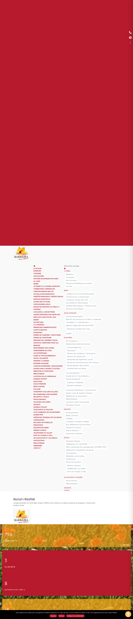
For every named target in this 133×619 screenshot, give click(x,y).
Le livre (36, 281)
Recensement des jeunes (43, 348)
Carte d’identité (40, 330)
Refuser (61, 616)
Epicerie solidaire (41, 363)
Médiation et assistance (43, 371)
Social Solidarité (40, 358)
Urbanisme (67, 488)
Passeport (37, 332)
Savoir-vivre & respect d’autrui (46, 368)
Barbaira (37, 271)
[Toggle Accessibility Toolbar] (128, 614)
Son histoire (38, 276)
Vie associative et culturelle (45, 438)
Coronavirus (38, 420)
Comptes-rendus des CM (43, 291)
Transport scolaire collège (45, 392)
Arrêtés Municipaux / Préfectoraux (48, 296)
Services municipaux (41, 299)
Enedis (36, 320)
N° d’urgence (38, 325)
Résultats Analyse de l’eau (44, 317)
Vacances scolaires (41, 402)
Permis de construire (42, 337)
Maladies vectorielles (43, 422)
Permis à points (39, 430)
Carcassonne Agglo (41, 304)
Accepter (53, 616)
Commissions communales (44, 289)
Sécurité (66, 438)
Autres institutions (70, 313)
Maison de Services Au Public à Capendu (83, 319)
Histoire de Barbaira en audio (45, 279)
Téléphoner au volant (42, 433)
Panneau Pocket (40, 379)
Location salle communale (44, 376)
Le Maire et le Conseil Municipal (46, 286)
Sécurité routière (41, 428)
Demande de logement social (45, 340)
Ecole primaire (39, 384)
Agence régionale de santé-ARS (46, 314)
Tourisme (37, 273)
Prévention (38, 425)
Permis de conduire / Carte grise (47, 335)
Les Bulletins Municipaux (43, 294)
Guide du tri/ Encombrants (44, 356)
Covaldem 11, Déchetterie (44, 312)
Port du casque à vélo (42, 435)
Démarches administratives (44, 327)
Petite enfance (39, 399)
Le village (67, 271)
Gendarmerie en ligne (42, 350)
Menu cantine (39, 386)
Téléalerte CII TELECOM (43, 409)
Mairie (66, 290)
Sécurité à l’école (41, 397)
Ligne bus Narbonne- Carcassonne (47, 366)
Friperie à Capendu (41, 361)
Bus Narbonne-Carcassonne (45, 394)
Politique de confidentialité (75, 616)
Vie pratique (68, 337)
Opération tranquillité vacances (47, 417)
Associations (38, 440)
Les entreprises (40, 353)
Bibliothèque (38, 374)
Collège (37, 389)
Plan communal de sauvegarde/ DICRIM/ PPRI (86, 447)
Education (67, 409)
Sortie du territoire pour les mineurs (83, 362)
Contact (37, 448)
